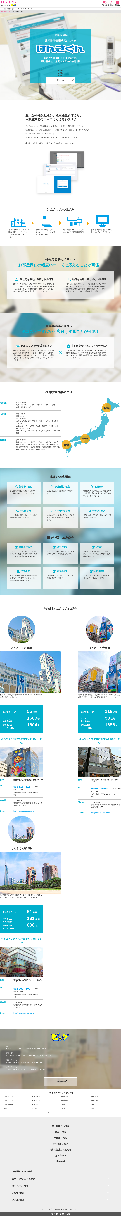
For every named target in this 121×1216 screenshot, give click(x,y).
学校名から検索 (60, 1144)
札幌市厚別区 (94, 1100)
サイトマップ (47, 1209)
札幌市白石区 (94, 1096)
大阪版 (60, 73)
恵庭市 (6, 1108)
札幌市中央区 (8, 1096)
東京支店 (9, 1053)
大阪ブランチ (11, 1067)
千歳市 (48, 1112)
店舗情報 (60, 1161)
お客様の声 (60, 1155)
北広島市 (35, 1108)
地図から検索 (60, 1138)
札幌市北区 (36, 1096)
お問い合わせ (60, 80)
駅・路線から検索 (60, 1126)
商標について (74, 1209)
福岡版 (60, 76)
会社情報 (60, 1082)
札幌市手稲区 (8, 1104)
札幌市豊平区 (8, 1100)
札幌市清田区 (37, 1104)
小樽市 (62, 1104)
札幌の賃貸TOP (5, 11)
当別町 (91, 1108)
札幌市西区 (64, 1100)
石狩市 (62, 1108)
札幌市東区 (64, 1096)
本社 (7, 1046)
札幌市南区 (36, 1100)
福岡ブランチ (11, 1060)
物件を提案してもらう (60, 1149)
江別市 (91, 1104)
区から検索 (60, 1132)
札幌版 (60, 70)
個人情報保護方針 (60, 1209)
